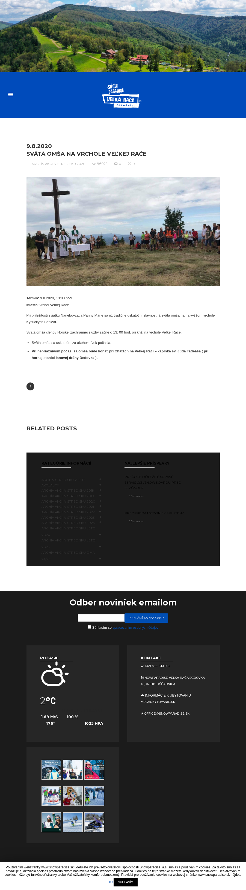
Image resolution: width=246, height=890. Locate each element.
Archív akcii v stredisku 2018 (69, 490)
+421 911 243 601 (157, 666)
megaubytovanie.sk (159, 702)
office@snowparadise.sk (167, 713)
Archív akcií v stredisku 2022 (69, 512)
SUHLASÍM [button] (125, 882)
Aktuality (51, 485)
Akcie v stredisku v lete (64, 479)
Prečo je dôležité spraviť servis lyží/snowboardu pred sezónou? (153, 482)
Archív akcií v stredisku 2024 (69, 523)
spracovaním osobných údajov (136, 627)
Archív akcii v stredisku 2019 (68, 496)
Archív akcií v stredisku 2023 (69, 517)
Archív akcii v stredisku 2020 (59, 163)
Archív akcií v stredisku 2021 (68, 506)
